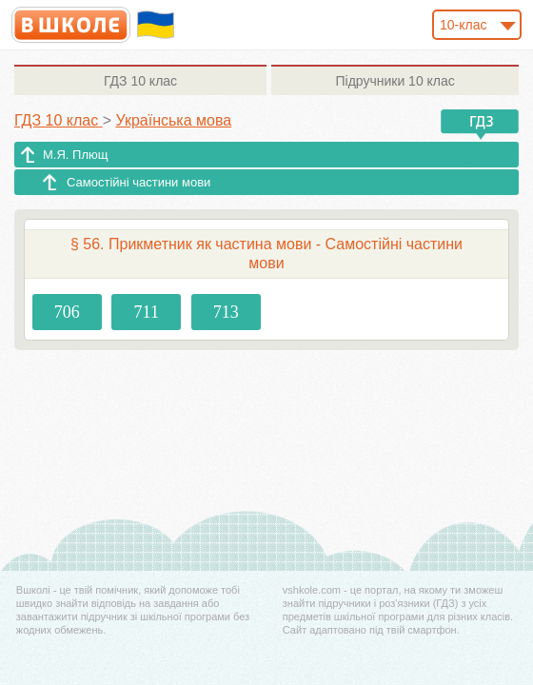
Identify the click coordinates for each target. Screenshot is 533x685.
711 (146, 312)
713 (226, 312)
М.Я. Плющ (75, 154)
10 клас (140, 80)
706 (67, 312)
